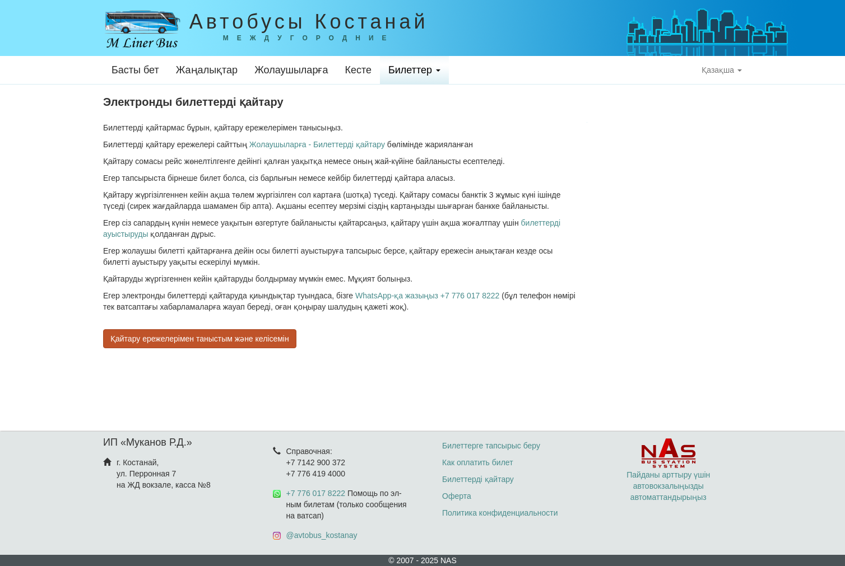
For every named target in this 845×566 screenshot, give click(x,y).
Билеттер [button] (414, 70)
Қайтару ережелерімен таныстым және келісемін (199, 338)
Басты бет (135, 70)
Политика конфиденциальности (500, 512)
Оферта (456, 496)
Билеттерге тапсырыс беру (491, 445)
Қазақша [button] (722, 70)
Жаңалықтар (207, 70)
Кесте (358, 70)
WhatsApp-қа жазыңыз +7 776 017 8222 (427, 295)
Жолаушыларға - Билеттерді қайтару (317, 144)
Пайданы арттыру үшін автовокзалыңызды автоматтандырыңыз (668, 475)
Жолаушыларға (291, 70)
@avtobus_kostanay (321, 535)
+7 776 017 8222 (316, 493)
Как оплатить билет (477, 462)
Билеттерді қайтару (478, 479)
